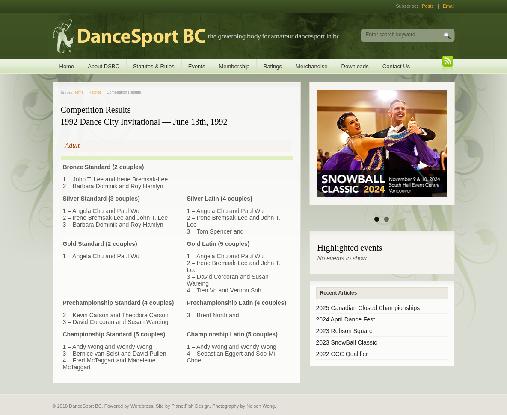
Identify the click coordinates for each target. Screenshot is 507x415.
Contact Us (396, 66)
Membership (234, 66)
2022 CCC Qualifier (342, 354)
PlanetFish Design (191, 406)
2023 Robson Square (344, 330)
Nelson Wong (260, 406)
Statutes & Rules (154, 66)
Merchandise (311, 66)
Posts (428, 6)
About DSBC (103, 66)
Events (196, 66)
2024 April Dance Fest (345, 319)
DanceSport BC (188, 36)
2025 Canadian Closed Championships (368, 307)
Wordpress (141, 406)
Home (66, 66)
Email (449, 6)
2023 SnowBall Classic (346, 342)
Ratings (272, 66)
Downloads (355, 66)
